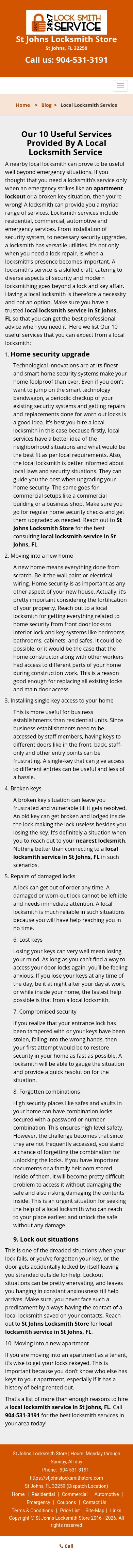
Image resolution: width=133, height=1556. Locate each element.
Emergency (38, 1502)
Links (115, 1510)
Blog (46, 105)
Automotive (107, 1494)
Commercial (74, 1494)
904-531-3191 (82, 59)
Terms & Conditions (32, 1510)
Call (66, 1546)
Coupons (66, 1502)
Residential (43, 1494)
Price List (70, 1510)
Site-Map (95, 1510)
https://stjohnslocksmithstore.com (66, 1478)
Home (23, 105)
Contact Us (94, 1502)
